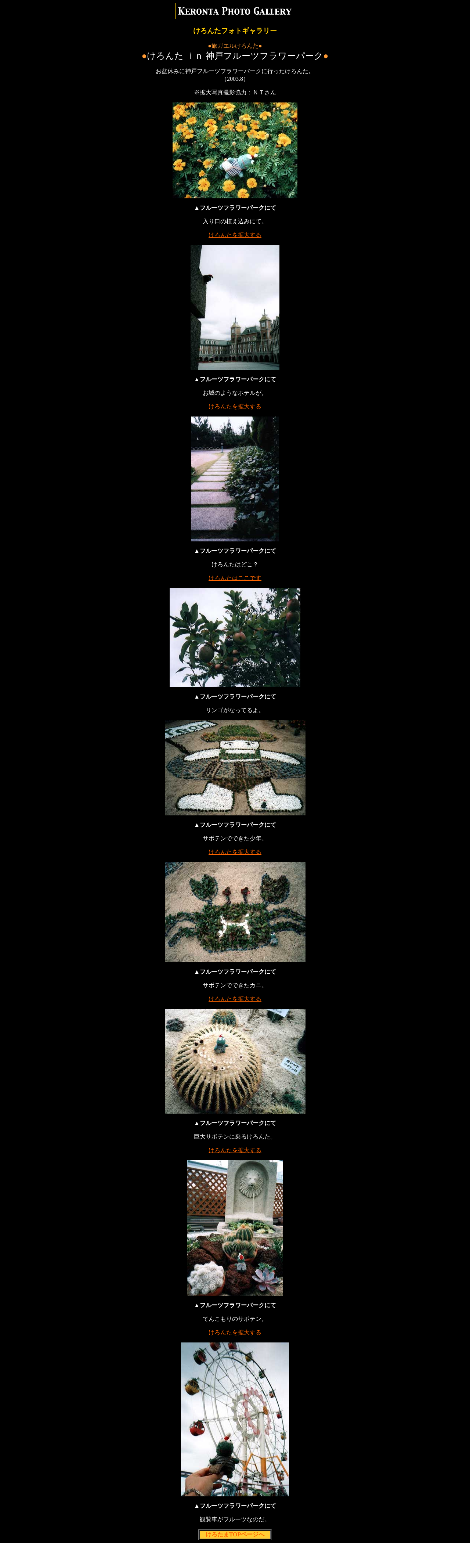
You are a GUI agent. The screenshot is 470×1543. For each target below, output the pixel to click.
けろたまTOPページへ (235, 1534)
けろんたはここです (235, 578)
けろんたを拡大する (235, 235)
